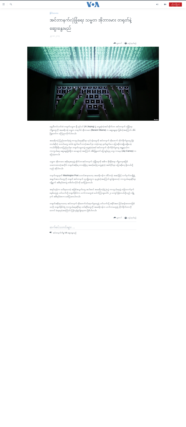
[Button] (117, 43)
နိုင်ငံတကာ (54, 13)
